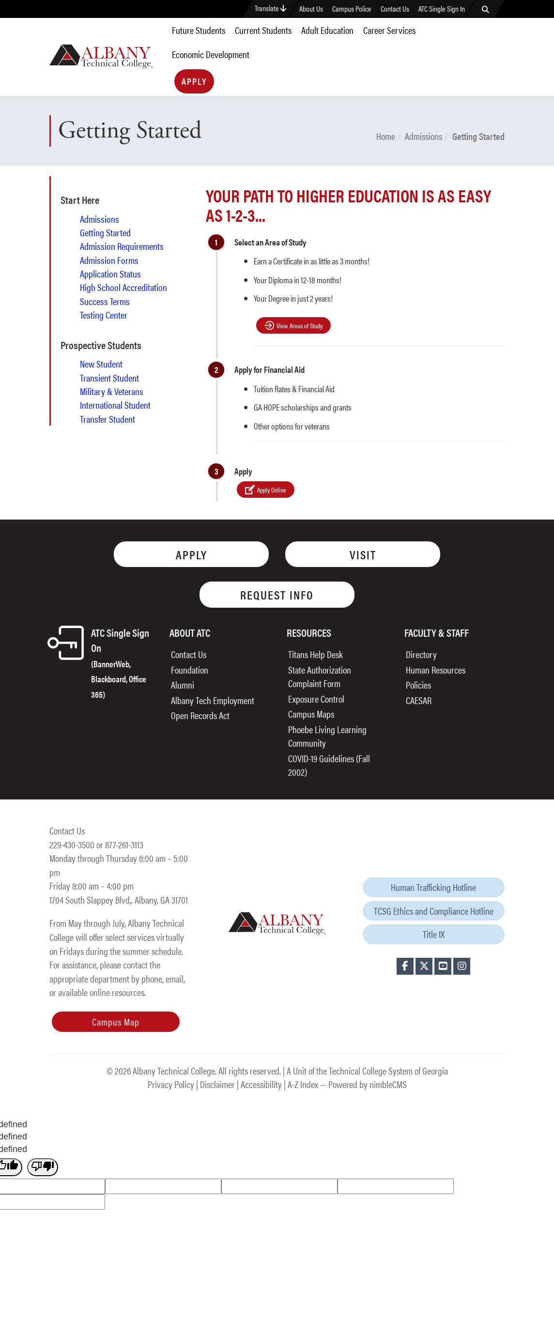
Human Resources (435, 669)
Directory (421, 654)
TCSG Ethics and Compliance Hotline (433, 911)
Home (385, 136)
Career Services (389, 30)
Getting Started (105, 232)
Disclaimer (217, 1084)
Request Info (277, 594)
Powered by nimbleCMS (367, 1084)
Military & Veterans (111, 391)
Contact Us (395, 9)
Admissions (423, 136)
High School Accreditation (123, 287)
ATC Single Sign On (120, 662)
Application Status (110, 273)
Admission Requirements (122, 246)
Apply (194, 81)
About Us (311, 9)
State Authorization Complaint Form (319, 676)
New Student (101, 363)
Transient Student (109, 377)
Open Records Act (200, 715)
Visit (363, 554)
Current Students (263, 30)
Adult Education (327, 30)
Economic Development (210, 54)
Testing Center (103, 315)
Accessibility (261, 1084)
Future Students (198, 30)
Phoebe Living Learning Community (327, 736)
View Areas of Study (300, 325)
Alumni (182, 684)
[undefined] (42, 1167)
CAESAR (418, 700)
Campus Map (115, 1021)
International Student (115, 405)
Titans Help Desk (315, 654)
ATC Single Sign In (441, 9)
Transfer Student (107, 419)
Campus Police (351, 9)
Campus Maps (311, 713)
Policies (418, 684)
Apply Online (271, 489)
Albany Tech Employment (212, 700)
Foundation (189, 669)
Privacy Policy (171, 1084)
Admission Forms (109, 260)
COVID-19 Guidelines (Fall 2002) (329, 765)
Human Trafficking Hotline (433, 887)
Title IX (434, 934)
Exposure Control (316, 698)
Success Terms (105, 301)
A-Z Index (303, 1084)
